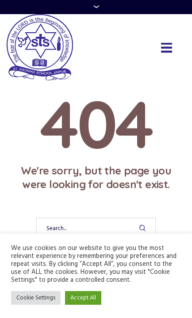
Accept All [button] (83, 298)
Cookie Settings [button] (35, 298)
